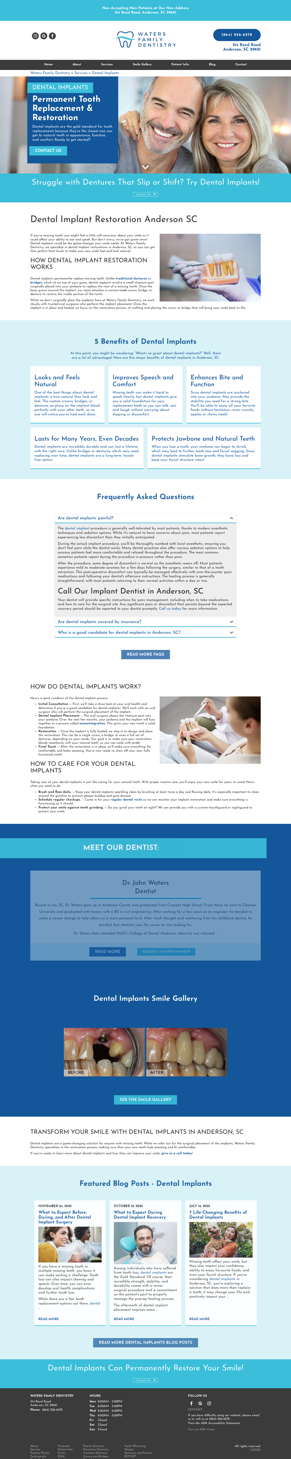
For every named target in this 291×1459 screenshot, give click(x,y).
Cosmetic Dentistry (95, 1437)
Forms (61, 1437)
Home (48, 64)
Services (107, 64)
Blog (212, 64)
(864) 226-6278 (236, 35)
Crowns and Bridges (96, 1440)
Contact (241, 64)
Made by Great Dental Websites (238, 1451)
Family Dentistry (93, 1430)
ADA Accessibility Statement (220, 1407)
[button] (145, 518)
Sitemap (63, 1447)
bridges (36, 282)
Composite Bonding (96, 1447)
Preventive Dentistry (96, 1433)
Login (255, 1434)
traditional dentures (131, 278)
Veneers (129, 1433)
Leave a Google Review (43, 36)
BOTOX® (130, 1440)
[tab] (145, 518)
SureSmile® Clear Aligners (99, 1450)
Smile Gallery (142, 64)
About (34, 1430)
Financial (64, 1430)
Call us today (170, 609)
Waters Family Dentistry (50, 73)
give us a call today (176, 1141)
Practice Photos (40, 1437)
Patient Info (65, 1433)
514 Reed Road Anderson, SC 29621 (242, 47)
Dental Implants (105, 73)
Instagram (35, 36)
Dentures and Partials (138, 1437)
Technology (37, 1450)
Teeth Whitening (135, 1430)
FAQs (61, 1440)
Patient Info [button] (180, 64)
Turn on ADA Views (201, 1414)
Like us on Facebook (52, 36)
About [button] (77, 64)
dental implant (77, 528)
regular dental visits (126, 796)
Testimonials (38, 1440)
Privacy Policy (66, 1450)
